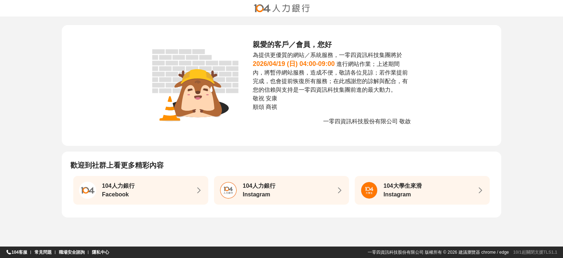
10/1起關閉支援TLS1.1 (535, 252)
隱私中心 (100, 252)
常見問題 (43, 252)
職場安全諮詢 (72, 252)
